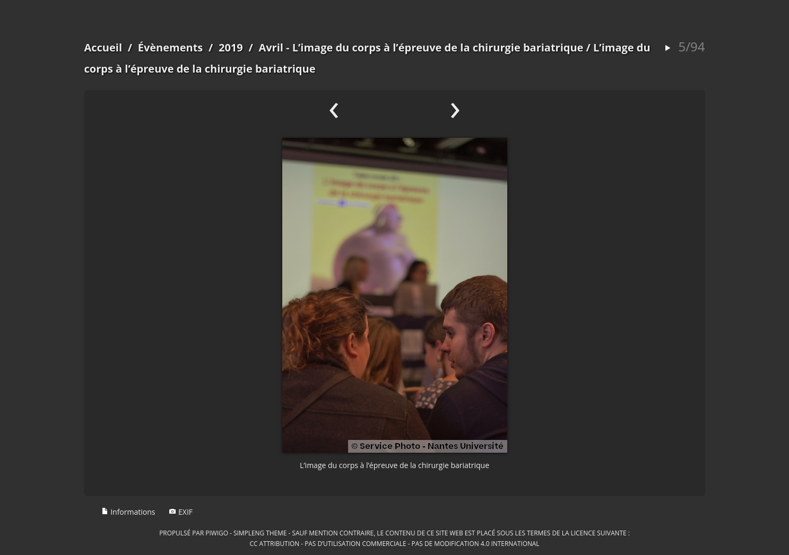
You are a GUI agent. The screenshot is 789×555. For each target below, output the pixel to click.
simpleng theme (260, 532)
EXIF (181, 512)
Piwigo (216, 532)
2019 (231, 47)
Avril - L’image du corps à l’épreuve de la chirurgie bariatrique (420, 47)
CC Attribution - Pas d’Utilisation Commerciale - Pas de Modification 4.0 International (394, 543)
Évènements (170, 47)
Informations (128, 512)
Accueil (103, 47)
